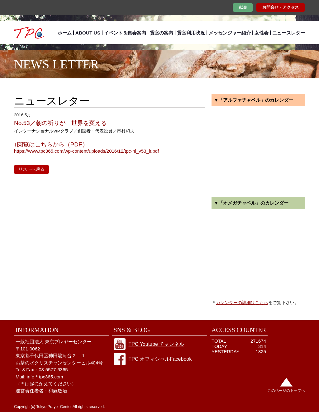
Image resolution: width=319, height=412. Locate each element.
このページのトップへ (286, 390)
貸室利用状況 (191, 32)
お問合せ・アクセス (280, 7)
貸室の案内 (161, 32)
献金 (243, 7)
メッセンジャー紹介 (230, 32)
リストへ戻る (31, 169)
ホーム (65, 32)
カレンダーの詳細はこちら (242, 302)
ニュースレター (288, 32)
